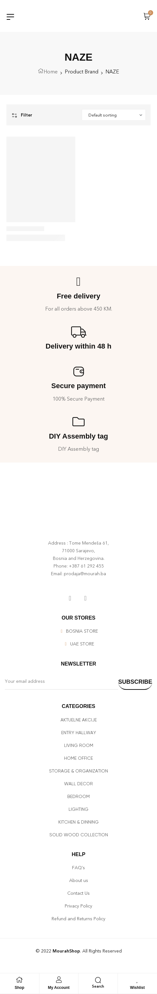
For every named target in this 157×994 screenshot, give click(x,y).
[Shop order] (114, 115)
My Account (59, 987)
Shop (19, 987)
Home (51, 72)
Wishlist (137, 987)
